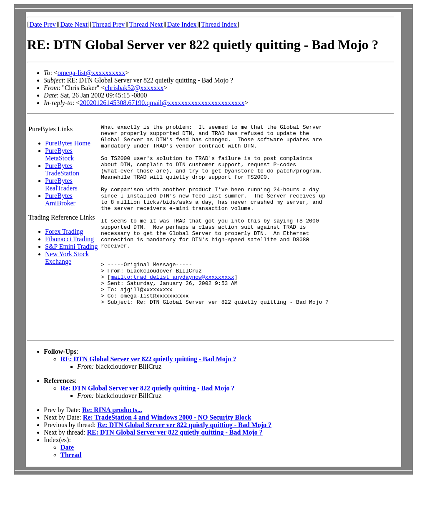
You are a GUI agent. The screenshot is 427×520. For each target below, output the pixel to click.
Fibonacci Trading (69, 238)
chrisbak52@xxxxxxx (134, 87)
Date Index (182, 24)
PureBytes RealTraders (61, 184)
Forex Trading (64, 231)
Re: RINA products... (112, 451)
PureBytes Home (67, 143)
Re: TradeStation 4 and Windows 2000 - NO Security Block (167, 458)
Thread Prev (108, 24)
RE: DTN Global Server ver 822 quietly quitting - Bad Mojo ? (148, 400)
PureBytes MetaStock (59, 154)
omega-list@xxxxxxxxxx (91, 72)
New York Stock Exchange (67, 257)
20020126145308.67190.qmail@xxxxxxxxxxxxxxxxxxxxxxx (162, 102)
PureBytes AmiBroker (60, 199)
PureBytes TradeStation (62, 169)
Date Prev (42, 24)
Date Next (74, 24)
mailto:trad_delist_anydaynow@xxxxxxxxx (172, 308)
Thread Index (219, 24)
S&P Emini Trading (71, 246)
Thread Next (146, 24)
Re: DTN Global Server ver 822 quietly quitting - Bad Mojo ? (147, 429)
